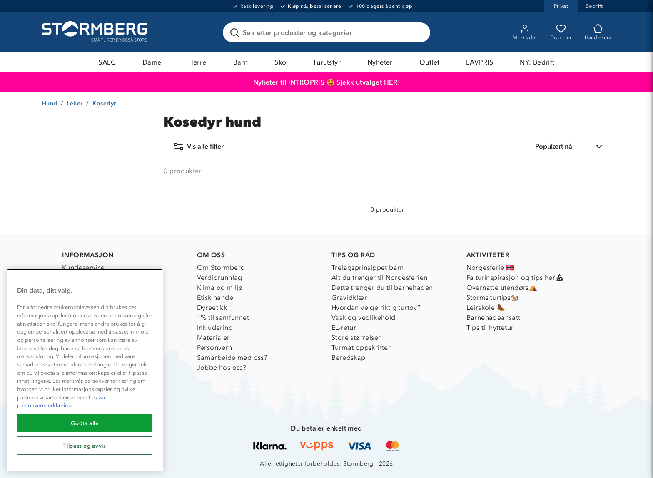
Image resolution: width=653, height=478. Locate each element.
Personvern (214, 347)
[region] (85, 370)
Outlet (429, 62)
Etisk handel (216, 297)
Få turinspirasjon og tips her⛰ (515, 277)
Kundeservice (83, 267)
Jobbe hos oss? (222, 367)
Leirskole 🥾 (485, 307)
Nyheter (380, 62)
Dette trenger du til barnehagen (382, 287)
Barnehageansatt (493, 317)
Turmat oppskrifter (361, 347)
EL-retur (343, 327)
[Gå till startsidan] (96, 32)
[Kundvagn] (598, 32)
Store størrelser (356, 337)
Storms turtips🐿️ (492, 297)
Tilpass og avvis (84, 445)
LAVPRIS (479, 62)
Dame (152, 62)
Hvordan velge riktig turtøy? (376, 307)
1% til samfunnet (223, 317)
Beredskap (348, 357)
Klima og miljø (220, 287)
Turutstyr (327, 62)
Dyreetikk (212, 307)
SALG (107, 62)
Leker (75, 103)
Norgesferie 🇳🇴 (490, 267)
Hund (49, 103)
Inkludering (215, 327)
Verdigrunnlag (219, 277)
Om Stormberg (221, 267)
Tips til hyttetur (490, 327)
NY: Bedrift (537, 62)
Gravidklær (349, 297)
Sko (280, 62)
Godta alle (85, 423)
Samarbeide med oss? (232, 357)
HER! (392, 82)
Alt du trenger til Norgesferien (379, 277)
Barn (240, 62)
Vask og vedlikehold (363, 317)
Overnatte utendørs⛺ (502, 287)
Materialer (213, 337)
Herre (197, 62)
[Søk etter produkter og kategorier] (328, 32)
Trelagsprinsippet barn (367, 267)
